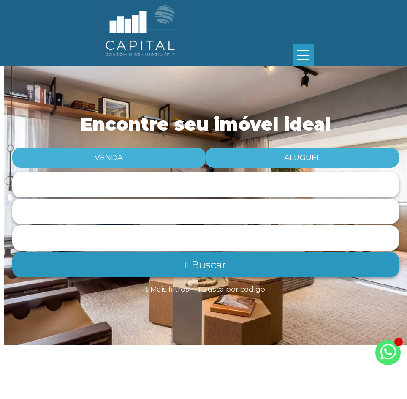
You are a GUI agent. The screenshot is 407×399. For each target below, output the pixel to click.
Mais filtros (167, 289)
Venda (109, 157)
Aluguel (302, 157)
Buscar (205, 265)
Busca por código (231, 289)
